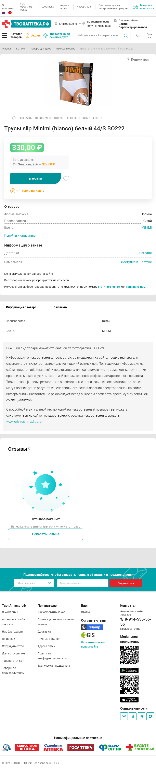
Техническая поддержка (54, 665)
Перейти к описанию (20, 235)
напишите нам (136, 286)
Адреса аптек (64, 7)
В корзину (35, 178)
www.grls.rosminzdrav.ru (24, 422)
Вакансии (8, 638)
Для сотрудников (13, 653)
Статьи (86, 612)
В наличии (60, 307)
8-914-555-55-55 (109, 286)
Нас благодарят (12, 631)
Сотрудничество (13, 646)
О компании (8, 7)
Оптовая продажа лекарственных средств (113, 7)
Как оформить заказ (26, 6)
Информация (84, 6)
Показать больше (45, 534)
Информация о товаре (21, 307)
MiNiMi (146, 227)
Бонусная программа (143, 7)
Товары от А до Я (13, 660)
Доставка (48, 6)
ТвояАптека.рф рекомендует (56, 35)
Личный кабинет (49, 638)
